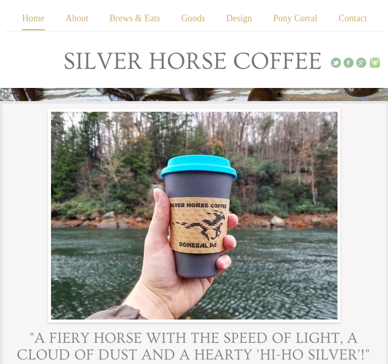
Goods (193, 18)
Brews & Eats (135, 18)
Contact (352, 18)
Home (33, 18)
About (77, 18)
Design (239, 18)
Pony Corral (295, 18)
